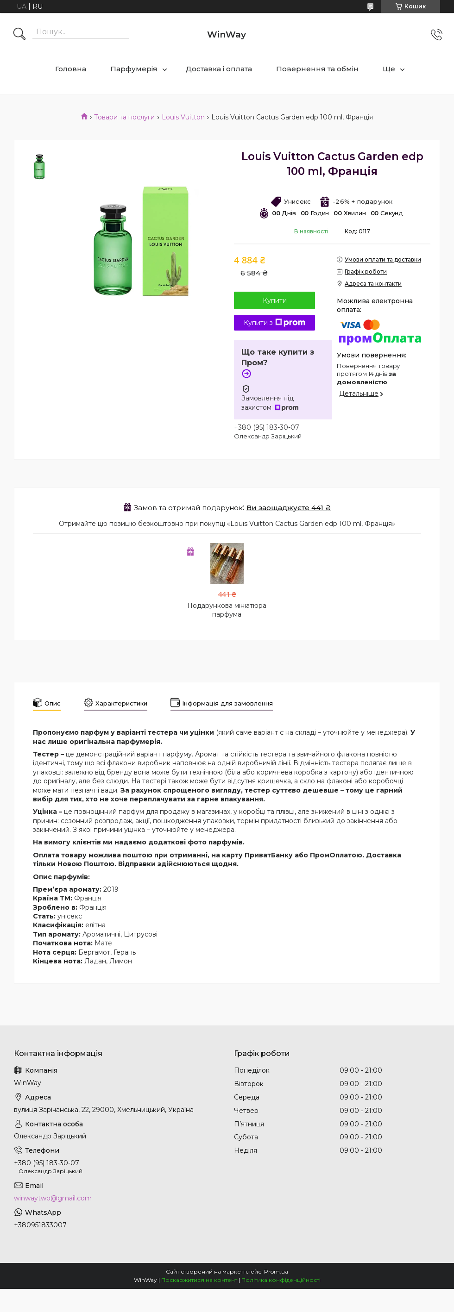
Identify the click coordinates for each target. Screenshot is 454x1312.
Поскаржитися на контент (199, 1279)
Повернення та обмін (317, 68)
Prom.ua (276, 1271)
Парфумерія (134, 68)
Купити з (274, 323)
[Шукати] (19, 35)
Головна (70, 68)
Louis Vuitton (183, 117)
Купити (275, 300)
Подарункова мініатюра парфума (226, 610)
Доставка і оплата (219, 68)
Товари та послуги (124, 117)
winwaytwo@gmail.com (53, 1198)
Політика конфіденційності (281, 1279)
